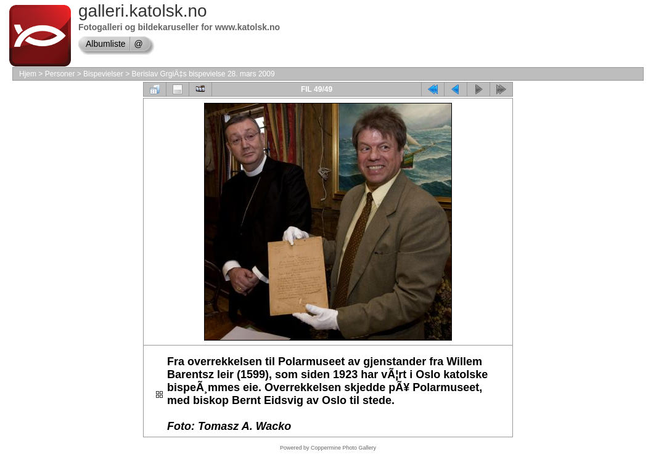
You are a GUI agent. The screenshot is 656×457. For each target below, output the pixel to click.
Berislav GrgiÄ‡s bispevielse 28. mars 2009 (202, 74)
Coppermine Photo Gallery (343, 448)
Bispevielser (103, 74)
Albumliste (106, 44)
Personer (60, 74)
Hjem (27, 74)
